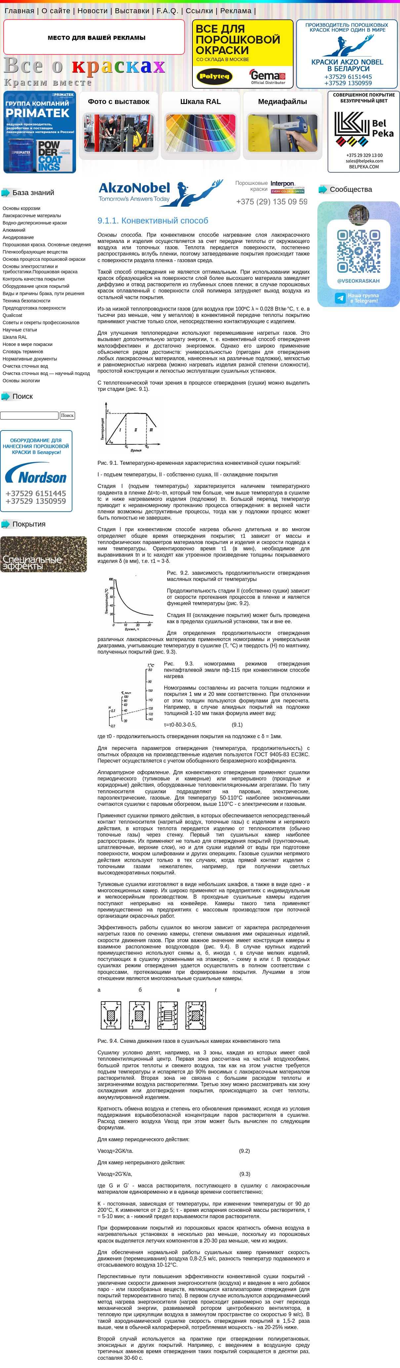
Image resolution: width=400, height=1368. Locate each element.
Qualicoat (12, 315)
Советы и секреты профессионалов (41, 322)
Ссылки (199, 11)
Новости (92, 11)
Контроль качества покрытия (33, 279)
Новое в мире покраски (28, 344)
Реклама (236, 11)
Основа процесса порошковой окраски (44, 259)
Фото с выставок (118, 101)
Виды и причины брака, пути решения (43, 293)
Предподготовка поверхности (34, 308)
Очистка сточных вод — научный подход (46, 373)
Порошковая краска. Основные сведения (47, 244)
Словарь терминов (23, 351)
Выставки (132, 11)
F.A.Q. (168, 11)
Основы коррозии (21, 208)
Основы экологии (21, 380)
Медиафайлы (282, 101)
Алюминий (14, 230)
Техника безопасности (26, 300)
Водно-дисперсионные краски (35, 222)
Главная (20, 11)
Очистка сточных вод (25, 366)
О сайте (56, 11)
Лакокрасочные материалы (32, 215)
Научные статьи (20, 329)
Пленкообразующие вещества (35, 252)
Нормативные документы (30, 358)
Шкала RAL (200, 101)
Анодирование (18, 237)
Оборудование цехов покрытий (36, 286)
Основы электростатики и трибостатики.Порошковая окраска (40, 269)
